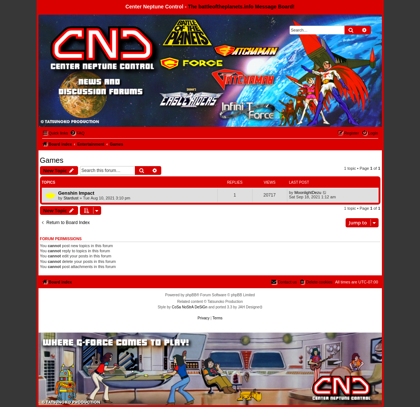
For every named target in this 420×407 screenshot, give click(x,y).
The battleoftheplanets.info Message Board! (241, 7)
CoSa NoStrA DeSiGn (189, 307)
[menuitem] (77, 133)
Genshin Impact (76, 193)
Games (51, 160)
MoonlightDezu (307, 192)
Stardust (70, 198)
